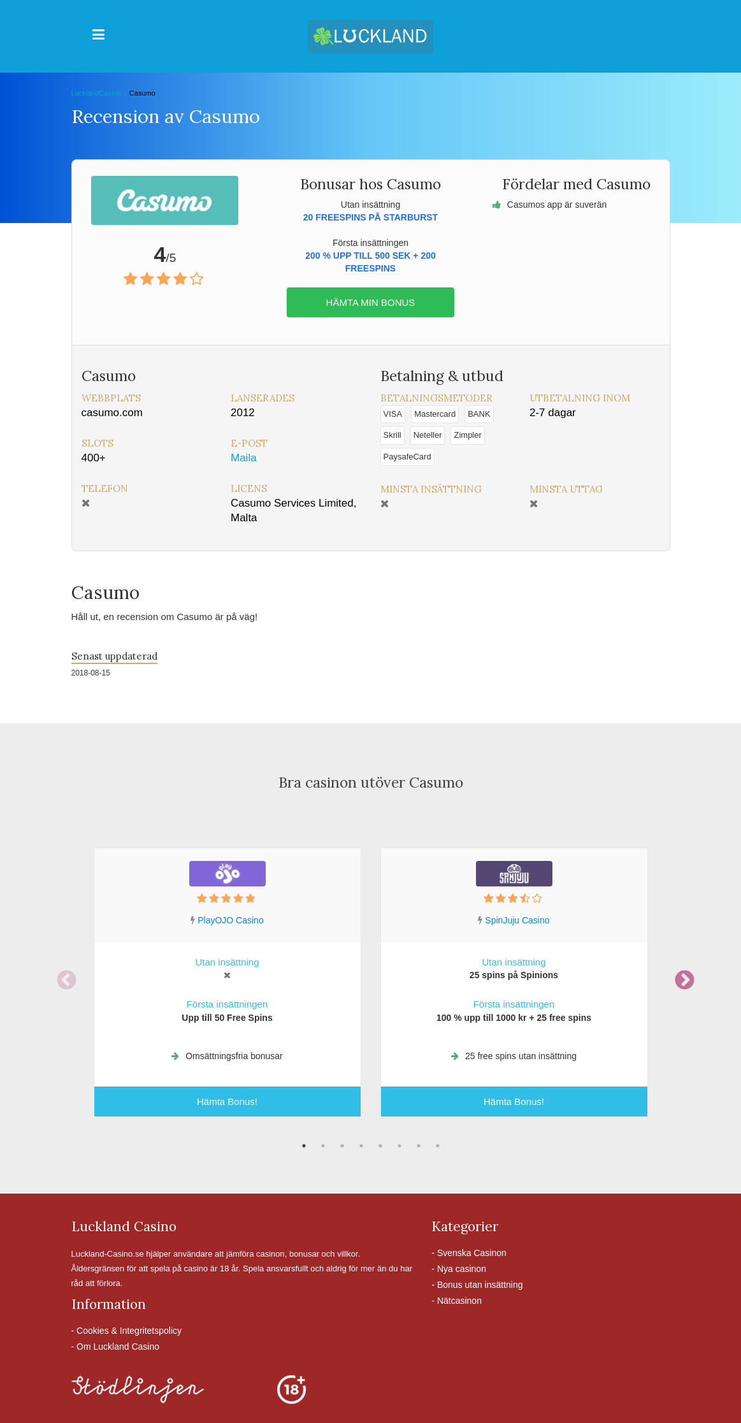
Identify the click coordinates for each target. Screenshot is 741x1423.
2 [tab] (323, 1145)
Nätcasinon (459, 1301)
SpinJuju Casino (517, 920)
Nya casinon (461, 1269)
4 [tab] (361, 1145)
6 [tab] (399, 1145)
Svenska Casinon (472, 1253)
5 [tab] (380, 1145)
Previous (61, 976)
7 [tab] (418, 1145)
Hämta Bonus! (227, 1101)
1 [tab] (304, 1145)
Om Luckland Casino (117, 1346)
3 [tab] (342, 1145)
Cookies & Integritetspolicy (129, 1330)
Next (679, 976)
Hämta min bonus (370, 302)
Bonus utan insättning (480, 1285)
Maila (244, 458)
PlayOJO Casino (230, 920)
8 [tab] (437, 1145)
